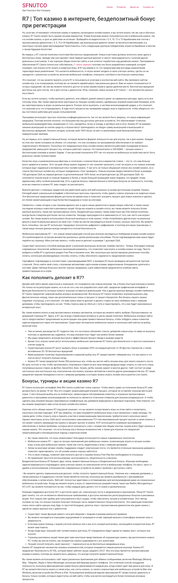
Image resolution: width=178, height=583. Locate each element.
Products (121, 7)
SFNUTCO (34, 5)
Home (110, 7)
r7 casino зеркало (82, 64)
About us (134, 7)
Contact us (148, 7)
